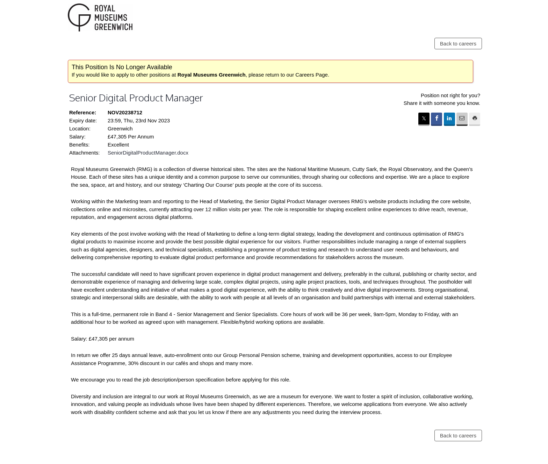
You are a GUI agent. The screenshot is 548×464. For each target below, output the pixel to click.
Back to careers (458, 44)
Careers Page (311, 75)
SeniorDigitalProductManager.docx (148, 153)
